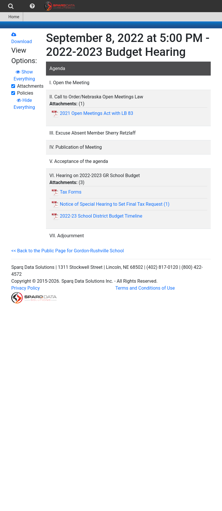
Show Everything (24, 75)
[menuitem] (11, 6)
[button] (32, 6)
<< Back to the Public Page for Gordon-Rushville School (67, 250)
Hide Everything (24, 104)
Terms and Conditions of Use (145, 288)
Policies (25, 93)
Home (11, 16)
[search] (11, 6)
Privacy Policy (25, 288)
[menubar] (39, 6)
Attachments (30, 86)
